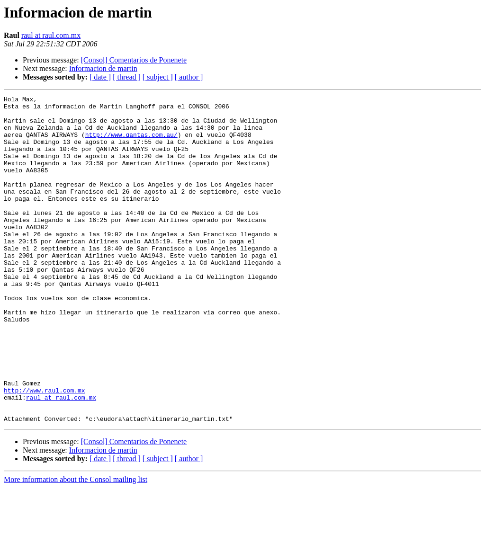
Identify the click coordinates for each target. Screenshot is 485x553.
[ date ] (100, 77)
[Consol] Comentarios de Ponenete (134, 60)
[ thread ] (127, 77)
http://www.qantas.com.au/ (131, 143)
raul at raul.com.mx (51, 35)
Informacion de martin (103, 68)
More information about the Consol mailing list (75, 545)
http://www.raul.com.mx (44, 450)
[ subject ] (158, 77)
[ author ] (189, 77)
